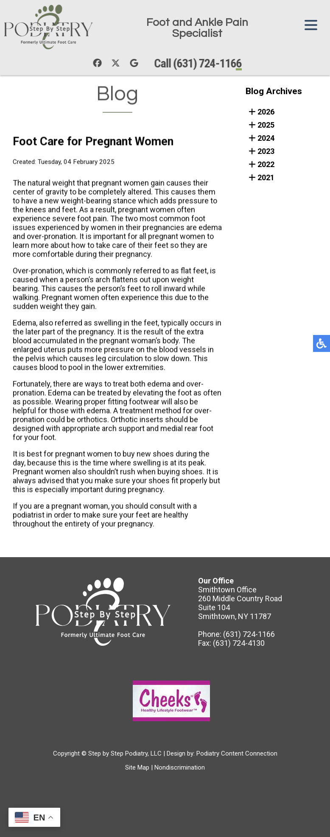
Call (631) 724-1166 (200, 63)
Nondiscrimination (179, 767)
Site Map (137, 767)
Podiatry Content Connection (236, 753)
